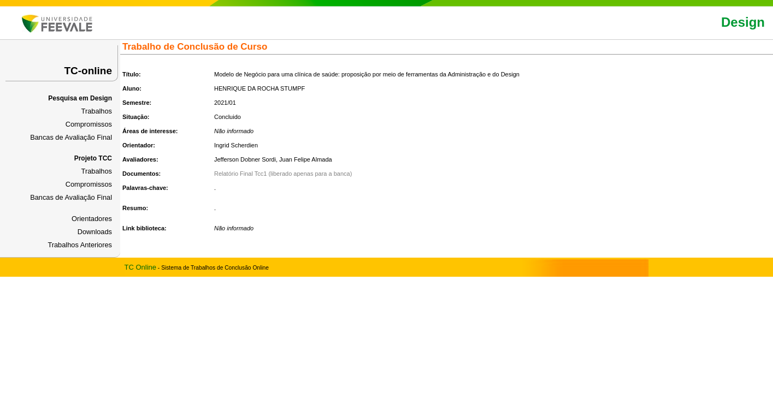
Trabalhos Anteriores (80, 245)
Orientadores (92, 219)
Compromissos (89, 124)
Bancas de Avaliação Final (71, 137)
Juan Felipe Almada (305, 159)
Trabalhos (96, 111)
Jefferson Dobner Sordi (245, 159)
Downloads (95, 232)
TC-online (88, 70)
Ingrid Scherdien (236, 145)
